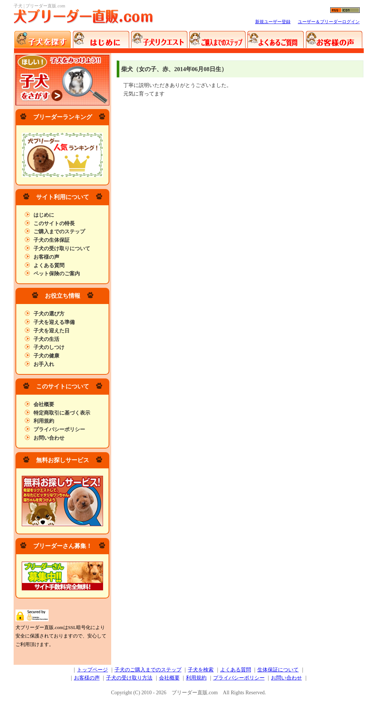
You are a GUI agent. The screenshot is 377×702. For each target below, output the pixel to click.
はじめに (44, 215)
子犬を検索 (201, 670)
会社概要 (44, 404)
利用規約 (44, 421)
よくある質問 (49, 265)
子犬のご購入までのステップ (148, 670)
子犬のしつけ (49, 347)
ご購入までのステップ (59, 231)
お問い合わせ (49, 438)
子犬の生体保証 (52, 240)
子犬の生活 (46, 339)
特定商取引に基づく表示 (62, 413)
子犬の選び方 (49, 314)
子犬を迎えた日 (52, 330)
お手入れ (44, 364)
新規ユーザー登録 (272, 21)
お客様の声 (46, 257)
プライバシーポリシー (59, 429)
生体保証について (278, 670)
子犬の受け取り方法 (129, 678)
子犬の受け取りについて (62, 248)
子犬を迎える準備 (54, 322)
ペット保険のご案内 (57, 273)
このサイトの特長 (54, 223)
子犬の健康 (46, 356)
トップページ (92, 670)
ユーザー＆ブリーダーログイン (329, 21)
